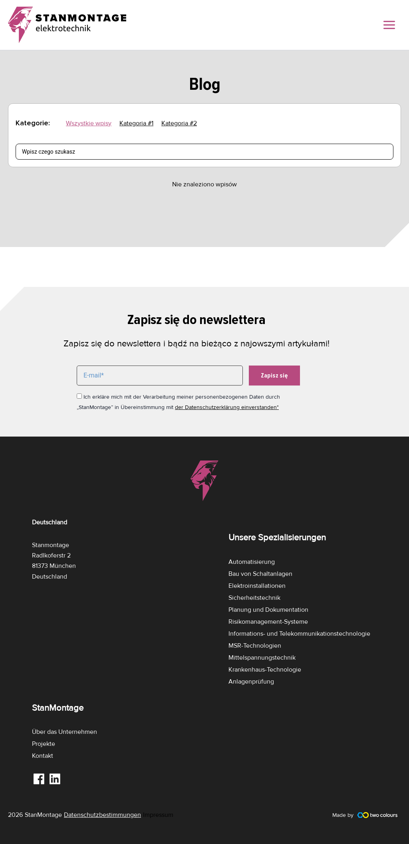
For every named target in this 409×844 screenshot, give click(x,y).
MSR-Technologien (254, 646)
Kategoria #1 (136, 123)
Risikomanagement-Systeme (268, 622)
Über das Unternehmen (64, 732)
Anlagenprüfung (251, 682)
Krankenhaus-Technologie (264, 670)
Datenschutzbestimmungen (102, 815)
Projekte (43, 744)
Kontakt (42, 756)
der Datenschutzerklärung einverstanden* (227, 407)
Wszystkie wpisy (88, 123)
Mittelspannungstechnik (262, 658)
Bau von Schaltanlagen (260, 574)
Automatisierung (251, 562)
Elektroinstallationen (257, 586)
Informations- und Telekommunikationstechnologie (299, 634)
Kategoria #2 (179, 123)
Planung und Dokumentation (268, 610)
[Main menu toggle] (389, 25)
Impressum (158, 815)
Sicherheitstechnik (254, 598)
